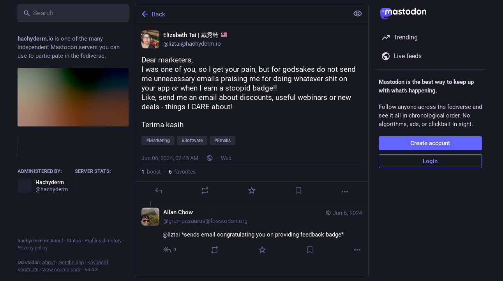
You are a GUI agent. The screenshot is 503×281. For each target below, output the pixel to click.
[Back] (241, 14)
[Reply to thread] (170, 249)
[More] (344, 191)
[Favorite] (251, 190)
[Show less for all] (357, 13)
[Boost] (205, 190)
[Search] (73, 13)
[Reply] (158, 190)
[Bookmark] (298, 190)
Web (226, 158)
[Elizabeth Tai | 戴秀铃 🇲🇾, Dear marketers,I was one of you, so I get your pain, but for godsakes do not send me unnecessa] (251, 112)
